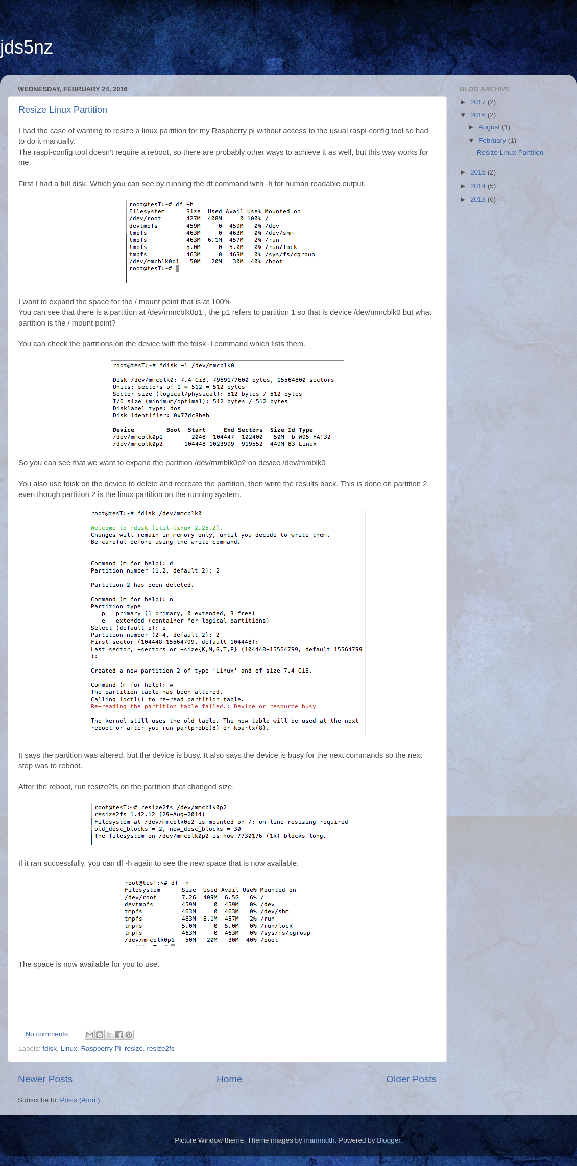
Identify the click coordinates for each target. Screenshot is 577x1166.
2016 (479, 115)
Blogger (388, 1140)
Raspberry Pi (101, 1048)
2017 (479, 102)
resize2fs (160, 1048)
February (493, 140)
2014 (479, 186)
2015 (479, 172)
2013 (479, 199)
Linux (69, 1048)
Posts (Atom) (80, 1100)
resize (134, 1048)
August (490, 127)
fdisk (49, 1048)
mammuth (319, 1140)
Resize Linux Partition (62, 110)
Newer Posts (45, 1079)
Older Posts (411, 1079)
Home (229, 1079)
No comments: (49, 1034)
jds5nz (26, 47)
